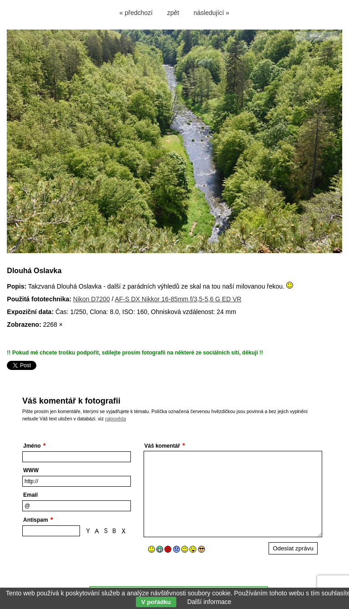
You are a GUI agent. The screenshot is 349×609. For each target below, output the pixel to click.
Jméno (32, 446)
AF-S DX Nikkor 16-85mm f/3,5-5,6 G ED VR (178, 299)
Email (30, 495)
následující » (211, 12)
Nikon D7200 (91, 299)
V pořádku (156, 602)
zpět (173, 12)
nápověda (115, 418)
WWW (31, 470)
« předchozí (136, 12)
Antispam (35, 520)
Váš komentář (162, 446)
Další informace (209, 601)
